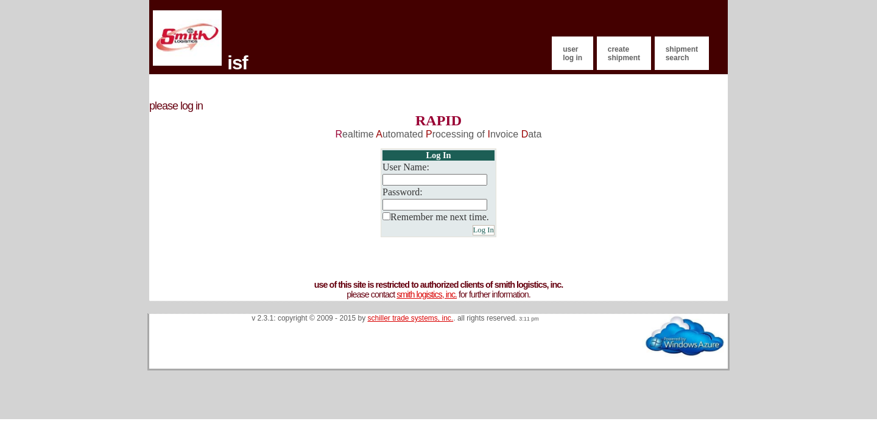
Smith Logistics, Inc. (426, 294)
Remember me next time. (439, 217)
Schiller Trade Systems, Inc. (411, 318)
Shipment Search (682, 53)
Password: (402, 192)
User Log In (572, 53)
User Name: (405, 167)
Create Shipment (624, 53)
